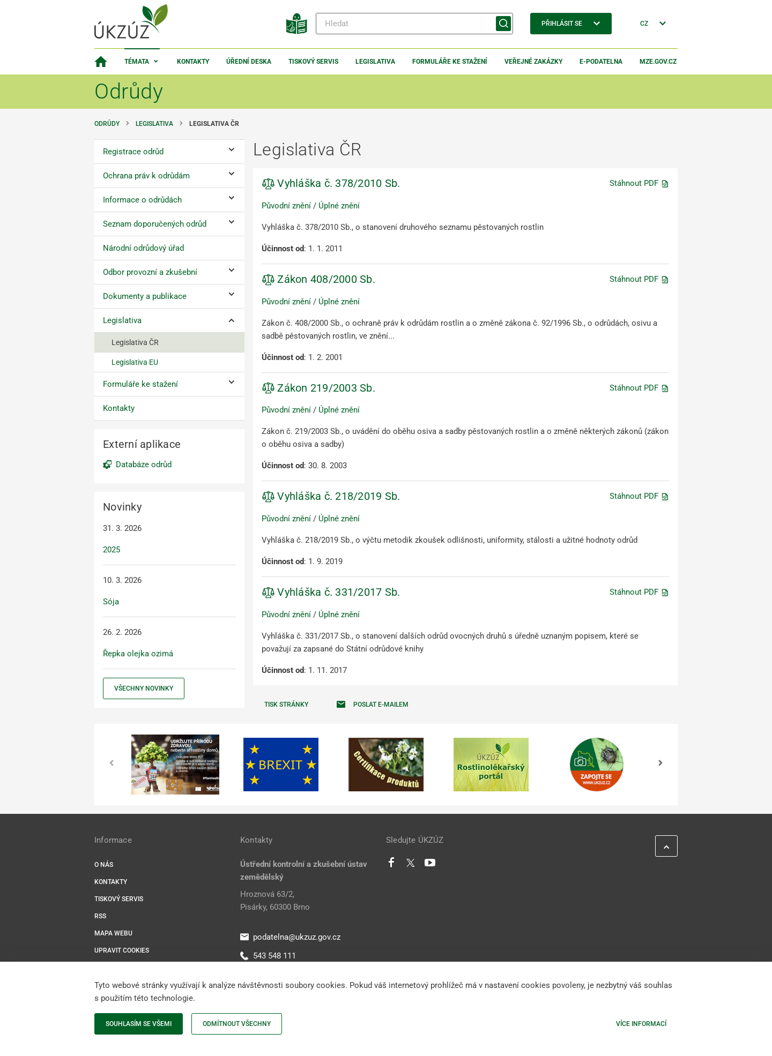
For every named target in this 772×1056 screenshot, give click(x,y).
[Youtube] (430, 865)
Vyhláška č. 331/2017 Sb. (331, 592)
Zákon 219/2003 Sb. (318, 387)
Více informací (641, 1024)
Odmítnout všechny (237, 1024)
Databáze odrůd (144, 464)
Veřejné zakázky (533, 61)
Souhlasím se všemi (139, 1024)
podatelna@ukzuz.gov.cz (290, 937)
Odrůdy (107, 124)
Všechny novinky (143, 688)
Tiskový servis (313, 61)
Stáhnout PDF (639, 183)
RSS (100, 916)
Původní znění (286, 206)
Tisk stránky (286, 704)
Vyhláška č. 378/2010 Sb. (331, 183)
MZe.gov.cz (658, 61)
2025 (111, 550)
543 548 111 (268, 956)
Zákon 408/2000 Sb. (318, 279)
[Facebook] (391, 865)
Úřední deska (248, 61)
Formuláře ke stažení (449, 61)
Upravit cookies (121, 950)
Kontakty (193, 61)
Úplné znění (339, 206)
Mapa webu (113, 933)
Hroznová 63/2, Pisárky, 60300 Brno (275, 900)
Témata (136, 61)
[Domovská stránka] (100, 61)
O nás (103, 864)
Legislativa (375, 61)
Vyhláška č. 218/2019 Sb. (331, 496)
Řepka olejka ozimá (138, 653)
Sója (111, 601)
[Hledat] (414, 23)
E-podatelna (601, 61)
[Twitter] (410, 865)
